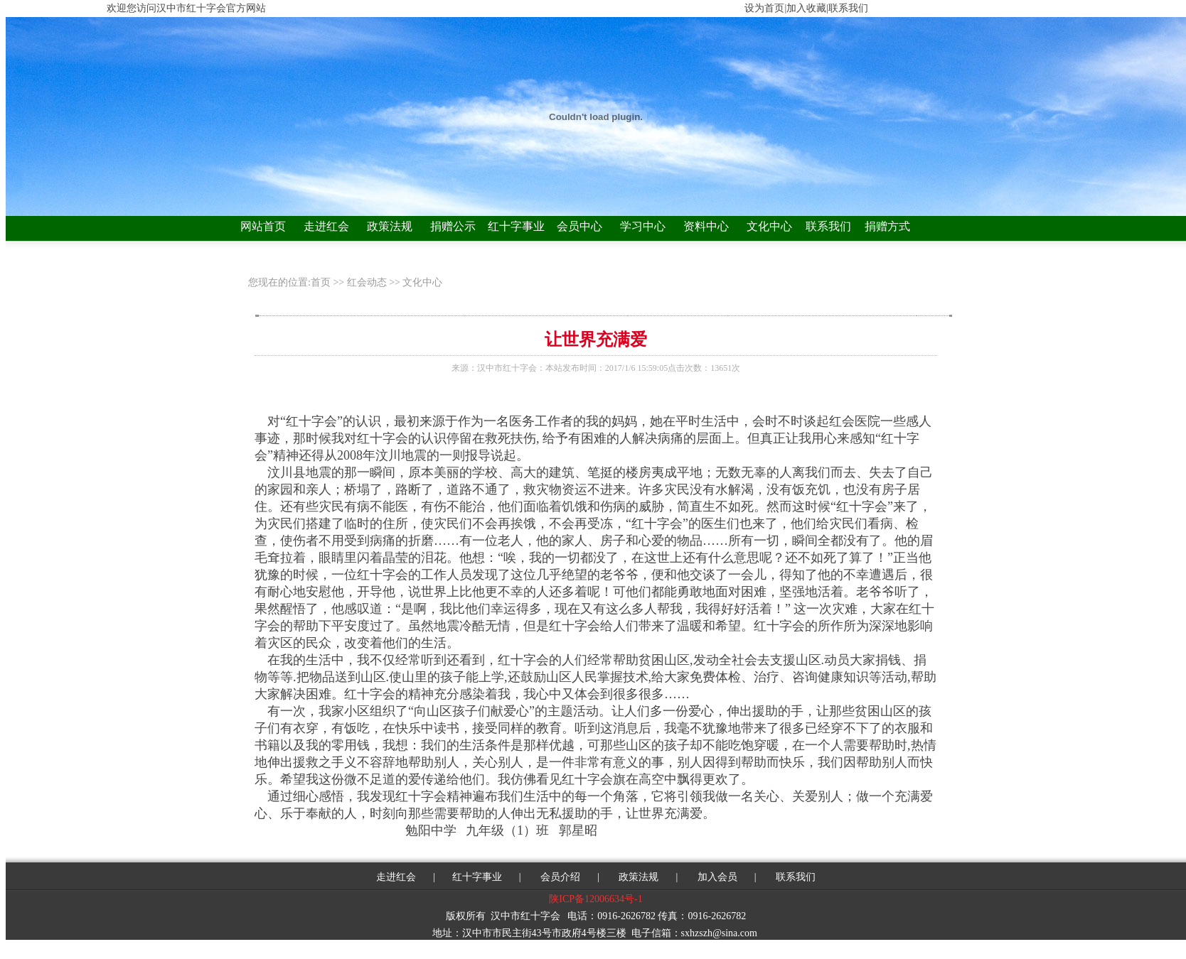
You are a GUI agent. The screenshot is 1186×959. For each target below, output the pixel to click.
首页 (322, 282)
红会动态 (367, 282)
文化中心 (769, 226)
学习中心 (643, 226)
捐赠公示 (453, 226)
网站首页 (263, 226)
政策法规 (389, 226)
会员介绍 (559, 877)
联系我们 (828, 226)
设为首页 (764, 8)
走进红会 (326, 226)
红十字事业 (516, 226)
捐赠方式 (887, 226)
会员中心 (579, 226)
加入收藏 (806, 8)
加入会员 (717, 877)
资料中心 (706, 226)
